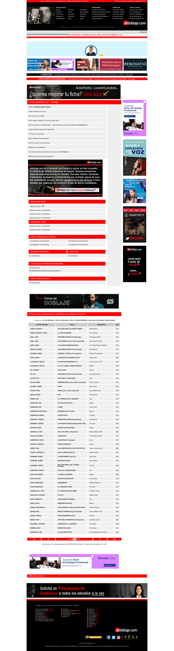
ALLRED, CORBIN (36, 386)
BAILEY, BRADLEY (36, 499)
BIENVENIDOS (50, 1)
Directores (59, 12)
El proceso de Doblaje (136, 9)
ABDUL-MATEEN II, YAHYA (38, 333)
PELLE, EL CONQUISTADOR (67, 470)
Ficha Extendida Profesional (100, 16)
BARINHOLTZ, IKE (36, 532)
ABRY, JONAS (34, 345)
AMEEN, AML (34, 399)
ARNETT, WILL (35, 448)
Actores (58, 9)
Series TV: (91, 610)
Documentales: (92, 615)
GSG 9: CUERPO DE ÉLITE (66, 452)
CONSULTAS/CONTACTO (74, 1)
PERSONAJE (65, 320)
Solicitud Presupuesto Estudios (101, 12)
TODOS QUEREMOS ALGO (66, 515)
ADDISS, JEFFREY (36, 349)
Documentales (84, 12)
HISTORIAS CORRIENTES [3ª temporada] (71, 519)
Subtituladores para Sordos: (45, 619)
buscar (143, 32)
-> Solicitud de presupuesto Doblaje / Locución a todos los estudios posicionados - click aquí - (87, 79)
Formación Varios (118, 16)
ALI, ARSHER (34, 370)
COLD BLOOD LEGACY (65, 403)
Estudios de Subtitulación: (70, 610)
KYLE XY (61, 495)
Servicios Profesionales (99, 14)
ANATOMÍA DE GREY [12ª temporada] (70, 374)
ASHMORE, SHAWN (36, 460)
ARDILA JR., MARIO (36, 436)
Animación (71, 14)
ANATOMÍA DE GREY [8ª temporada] (69, 337)
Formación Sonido (118, 14)
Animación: (91, 613)
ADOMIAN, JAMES (36, 353)
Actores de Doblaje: (42, 609)
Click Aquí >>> (82, 125)
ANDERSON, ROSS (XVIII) (38, 411)
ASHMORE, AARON (36, 456)
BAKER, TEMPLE (35, 515)
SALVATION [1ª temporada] (66, 440)
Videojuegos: (92, 623)
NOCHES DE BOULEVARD (66, 427)
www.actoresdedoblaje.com (53, 646)
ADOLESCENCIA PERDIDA (66, 499)
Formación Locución (119, 12)
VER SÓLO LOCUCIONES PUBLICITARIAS (102, 320)
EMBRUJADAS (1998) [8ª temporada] (69, 419)
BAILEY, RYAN (34, 503)
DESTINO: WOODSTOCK (65, 478)
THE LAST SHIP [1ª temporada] (67, 432)
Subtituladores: (41, 616)
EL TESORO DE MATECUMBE (67, 491)
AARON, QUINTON (36, 328)
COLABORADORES (60, 1)
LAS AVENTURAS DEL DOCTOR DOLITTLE (71, 448)
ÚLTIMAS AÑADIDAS (80, 320)
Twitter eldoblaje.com (136, 16)
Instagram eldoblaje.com (137, 18)
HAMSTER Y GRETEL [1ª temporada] (69, 353)
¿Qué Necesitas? (97, 18)
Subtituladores (60, 18)
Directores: (40, 612)
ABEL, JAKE (34, 337)
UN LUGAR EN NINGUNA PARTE (68, 345)
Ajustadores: (40, 613)
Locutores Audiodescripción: (45, 620)
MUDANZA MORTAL (64, 460)
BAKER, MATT (34, 511)
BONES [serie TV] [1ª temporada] (68, 390)
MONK (60, 386)
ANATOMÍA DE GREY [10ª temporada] (70, 349)
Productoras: (66, 615)
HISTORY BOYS (63, 415)
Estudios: (65, 609)
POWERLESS (62, 436)
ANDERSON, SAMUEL (37, 415)
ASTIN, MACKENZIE (36, 474)
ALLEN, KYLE (34, 378)
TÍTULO (57, 320)
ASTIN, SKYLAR (35, 478)
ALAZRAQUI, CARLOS (37, 361)
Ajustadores (59, 16)
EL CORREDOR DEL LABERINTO (68, 399)
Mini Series (83, 14)
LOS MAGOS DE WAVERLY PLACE (69, 357)
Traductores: (40, 615)
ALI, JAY (33, 374)
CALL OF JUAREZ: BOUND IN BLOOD (70, 366)
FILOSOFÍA (85, 1)
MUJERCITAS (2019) (64, 528)
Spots (70, 18)
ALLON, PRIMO (35, 382)
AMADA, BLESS (35, 394)
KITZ (59, 394)
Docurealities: (92, 616)
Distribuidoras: (66, 612)
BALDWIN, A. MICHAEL (37, 524)
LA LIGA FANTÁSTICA (65, 532)
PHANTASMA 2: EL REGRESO (67, 524)
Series (70, 12)
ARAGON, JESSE (35, 427)
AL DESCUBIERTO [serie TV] (67, 456)
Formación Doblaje (118, 9)
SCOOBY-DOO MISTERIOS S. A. (68, 361)
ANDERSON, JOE (35, 403)
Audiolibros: (91, 618)
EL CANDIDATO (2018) (65, 487)
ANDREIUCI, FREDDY (37, 419)
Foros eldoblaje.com (136, 12)
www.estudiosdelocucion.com (89, 646)
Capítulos (82, 16)
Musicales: (91, 612)
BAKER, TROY (35, 519)
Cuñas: (90, 626)
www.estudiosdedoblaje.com (70, 646)
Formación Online (118, 18)
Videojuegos (83, 9)
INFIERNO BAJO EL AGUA (66, 411)
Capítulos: (91, 622)
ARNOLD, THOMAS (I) (37, 452)
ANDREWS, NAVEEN (36, 423)
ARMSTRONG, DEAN (37, 440)
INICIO (43, 1)
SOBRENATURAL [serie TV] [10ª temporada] (72, 382)
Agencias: (65, 616)
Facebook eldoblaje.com (137, 14)
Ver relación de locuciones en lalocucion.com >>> (45, 270)
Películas (71, 9)
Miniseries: (91, 620)
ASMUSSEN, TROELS (37, 470)
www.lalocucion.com (123, 646)
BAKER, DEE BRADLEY (37, 507)
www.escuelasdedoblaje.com (107, 646)
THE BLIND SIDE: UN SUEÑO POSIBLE (70, 328)
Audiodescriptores (42, 618)
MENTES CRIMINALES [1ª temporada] (70, 511)
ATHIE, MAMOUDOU (36, 482)
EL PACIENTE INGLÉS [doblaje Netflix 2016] (72, 423)
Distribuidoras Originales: (69, 613)
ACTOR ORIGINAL (48, 320)
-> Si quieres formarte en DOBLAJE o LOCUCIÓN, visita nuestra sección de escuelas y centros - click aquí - (87, 75)
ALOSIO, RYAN (35, 390)
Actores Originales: (42, 610)
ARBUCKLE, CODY (36, 432)
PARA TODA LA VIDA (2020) (66, 378)
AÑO (71, 320)
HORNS (60, 407)
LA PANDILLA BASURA (65, 474)
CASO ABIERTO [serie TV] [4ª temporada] (71, 341)
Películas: (91, 609)
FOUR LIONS (62, 370)
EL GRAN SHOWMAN (64, 333)
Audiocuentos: (92, 619)
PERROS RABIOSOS (64, 444)
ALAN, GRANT (35, 357)
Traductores (59, 14)
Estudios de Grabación (98, 9)
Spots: (90, 625)
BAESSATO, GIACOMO (37, 495)
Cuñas (82, 18)
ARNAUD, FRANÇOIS (37, 444)
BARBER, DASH (35, 528)
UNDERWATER (62, 482)
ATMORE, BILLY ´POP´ (37, 491)
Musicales (71, 16)
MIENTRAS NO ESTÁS (65, 503)
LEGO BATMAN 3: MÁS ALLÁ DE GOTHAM (71, 507)
